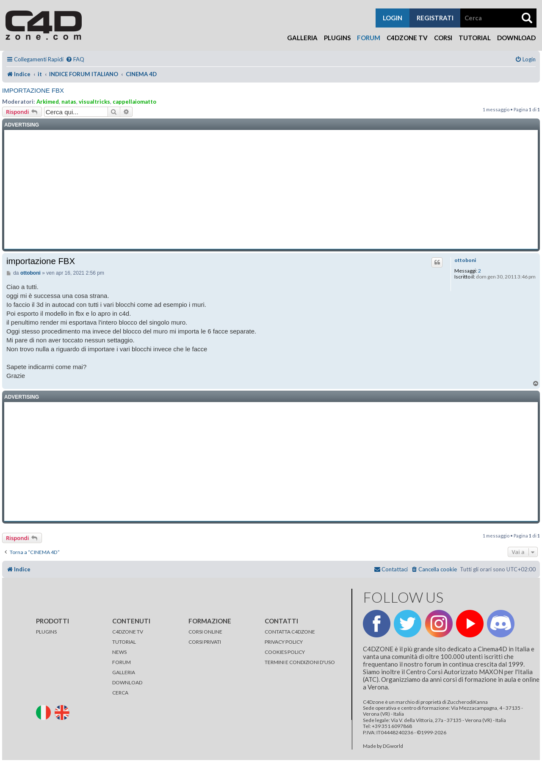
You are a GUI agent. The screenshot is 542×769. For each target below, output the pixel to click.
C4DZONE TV (127, 631)
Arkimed (47, 101)
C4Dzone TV (407, 38)
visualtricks (94, 101)
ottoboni (465, 260)
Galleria (302, 38)
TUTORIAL (124, 642)
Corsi (443, 38)
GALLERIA (123, 672)
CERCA (120, 692)
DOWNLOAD (127, 682)
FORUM (121, 662)
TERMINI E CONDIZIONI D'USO (300, 662)
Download (516, 38)
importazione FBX (33, 90)
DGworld (393, 746)
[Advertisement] (271, 189)
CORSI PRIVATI (204, 642)
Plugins (337, 38)
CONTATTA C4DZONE (290, 631)
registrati (435, 18)
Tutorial (475, 38)
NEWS (119, 652)
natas (68, 101)
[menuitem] (75, 59)
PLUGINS (46, 631)
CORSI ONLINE (205, 631)
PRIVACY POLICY (284, 642)
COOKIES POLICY (285, 652)
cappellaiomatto (134, 101)
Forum (368, 38)
